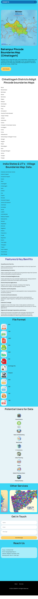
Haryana (3, 198)
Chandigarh (4, 183)
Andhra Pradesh (5, 174)
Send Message (19, 537)
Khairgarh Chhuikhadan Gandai (8, 125)
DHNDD (3, 190)
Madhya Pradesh (5, 216)
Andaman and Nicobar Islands (8, 172)
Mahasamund (4, 134)
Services (21, 584)
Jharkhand (3, 205)
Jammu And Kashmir (6, 202)
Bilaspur (3, 101)
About (16, 584)
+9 (6, 550)
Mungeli (3, 139)
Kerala (2, 209)
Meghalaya (3, 223)
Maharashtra (4, 219)
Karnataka (3, 207)
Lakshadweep (4, 214)
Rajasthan (3, 237)
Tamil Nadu (3, 242)
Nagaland (3, 228)
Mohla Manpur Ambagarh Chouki (8, 136)
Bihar (2, 181)
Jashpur (3, 118)
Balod (2, 87)
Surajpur (3, 155)
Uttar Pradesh (4, 249)
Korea (2, 132)
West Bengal (4, 254)
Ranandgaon (4, 146)
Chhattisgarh (4, 186)
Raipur (2, 144)
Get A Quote (6, 69)
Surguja (2, 158)
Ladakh (2, 212)
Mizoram (3, 226)
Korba (2, 129)
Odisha (2, 230)
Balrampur (3, 92)
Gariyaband (3, 111)
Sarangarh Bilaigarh (5, 151)
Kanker (2, 122)
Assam (2, 179)
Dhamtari (3, 106)
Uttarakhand (4, 252)
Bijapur (2, 99)
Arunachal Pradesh (5, 176)
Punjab (2, 235)
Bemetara (3, 97)
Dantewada (3, 104)
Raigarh (3, 141)
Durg (2, 108)
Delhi (2, 188)
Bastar (2, 94)
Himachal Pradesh (5, 200)
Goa (2, 193)
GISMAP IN (5, 2)
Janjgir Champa (4, 115)
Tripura (2, 247)
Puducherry (3, 233)
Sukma (2, 153)
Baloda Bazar (4, 90)
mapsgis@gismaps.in (10, 551)
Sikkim (2, 240)
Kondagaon (3, 127)
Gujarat (2, 195)
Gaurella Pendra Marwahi (7, 113)
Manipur (3, 221)
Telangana (3, 245)
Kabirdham (3, 120)
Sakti (2, 148)
